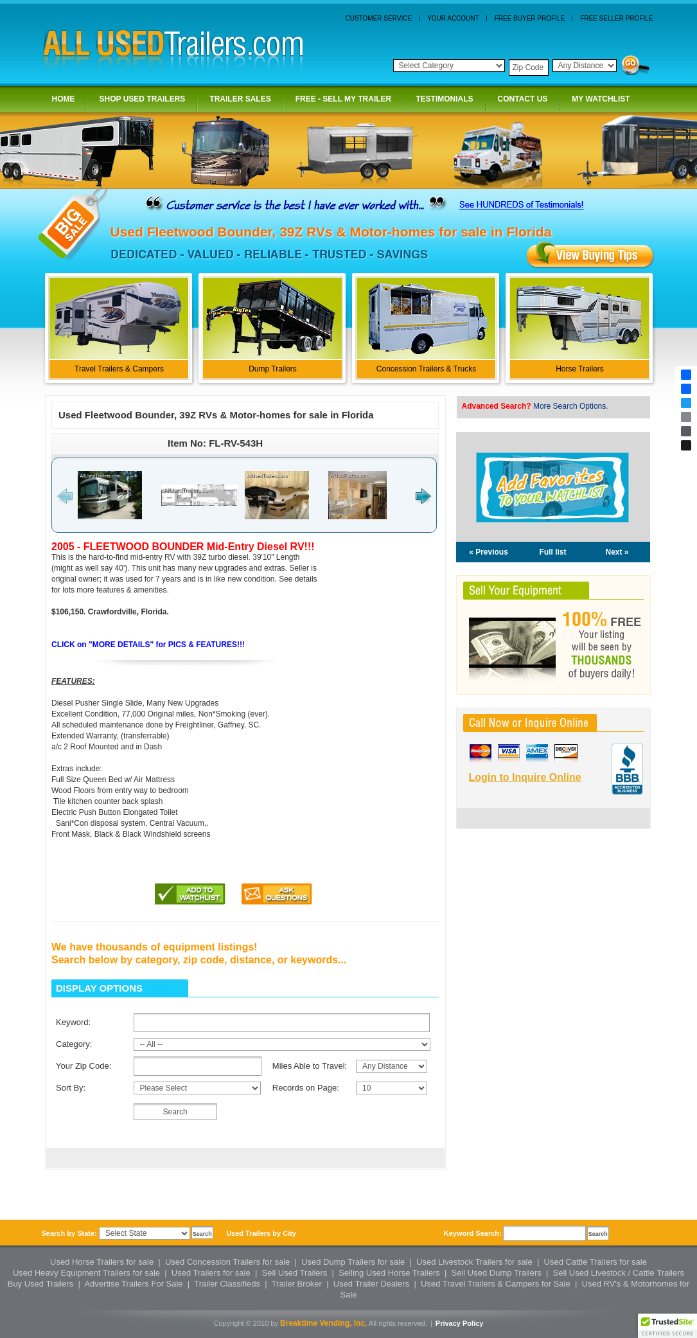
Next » (616, 552)
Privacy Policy (460, 1323)
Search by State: (69, 1233)
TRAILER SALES (240, 99)
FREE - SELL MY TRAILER (345, 99)
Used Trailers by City (261, 1233)
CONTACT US (524, 99)
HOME (64, 99)
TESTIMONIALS (445, 99)
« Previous (488, 552)
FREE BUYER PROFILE (530, 18)
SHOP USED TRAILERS (144, 99)
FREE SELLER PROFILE (616, 18)
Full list (553, 552)
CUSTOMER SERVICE (379, 18)
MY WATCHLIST (601, 99)
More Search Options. (570, 406)
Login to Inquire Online (525, 777)
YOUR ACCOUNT (453, 18)
